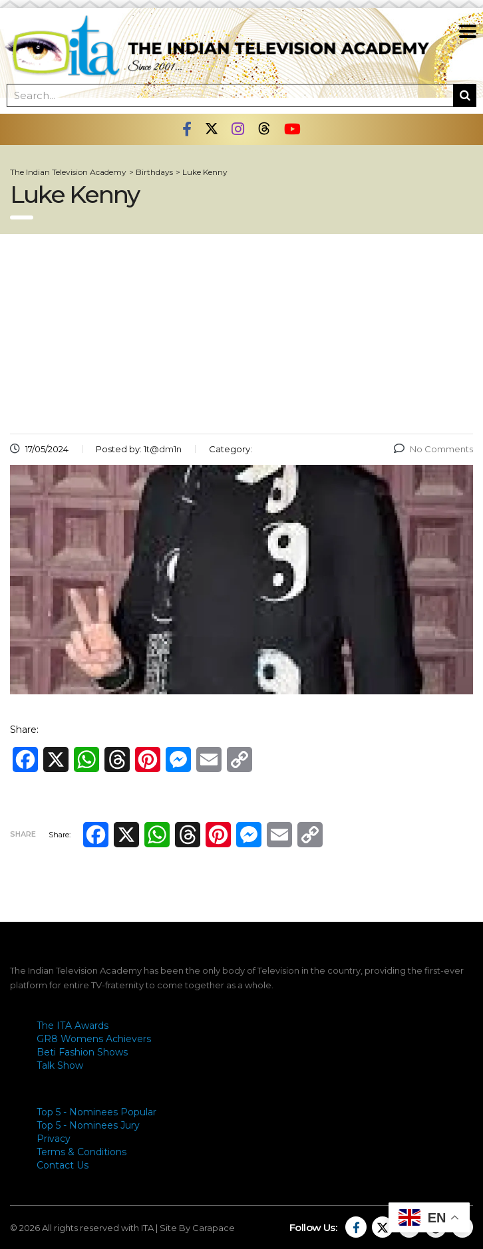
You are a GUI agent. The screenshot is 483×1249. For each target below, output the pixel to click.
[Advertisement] (241, 334)
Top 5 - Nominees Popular (96, 1112)
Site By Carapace (197, 1227)
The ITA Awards (72, 1026)
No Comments (433, 449)
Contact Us (62, 1165)
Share (23, 834)
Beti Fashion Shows (82, 1052)
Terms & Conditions (81, 1152)
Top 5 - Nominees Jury (88, 1125)
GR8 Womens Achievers (94, 1039)
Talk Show (60, 1065)
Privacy (54, 1139)
